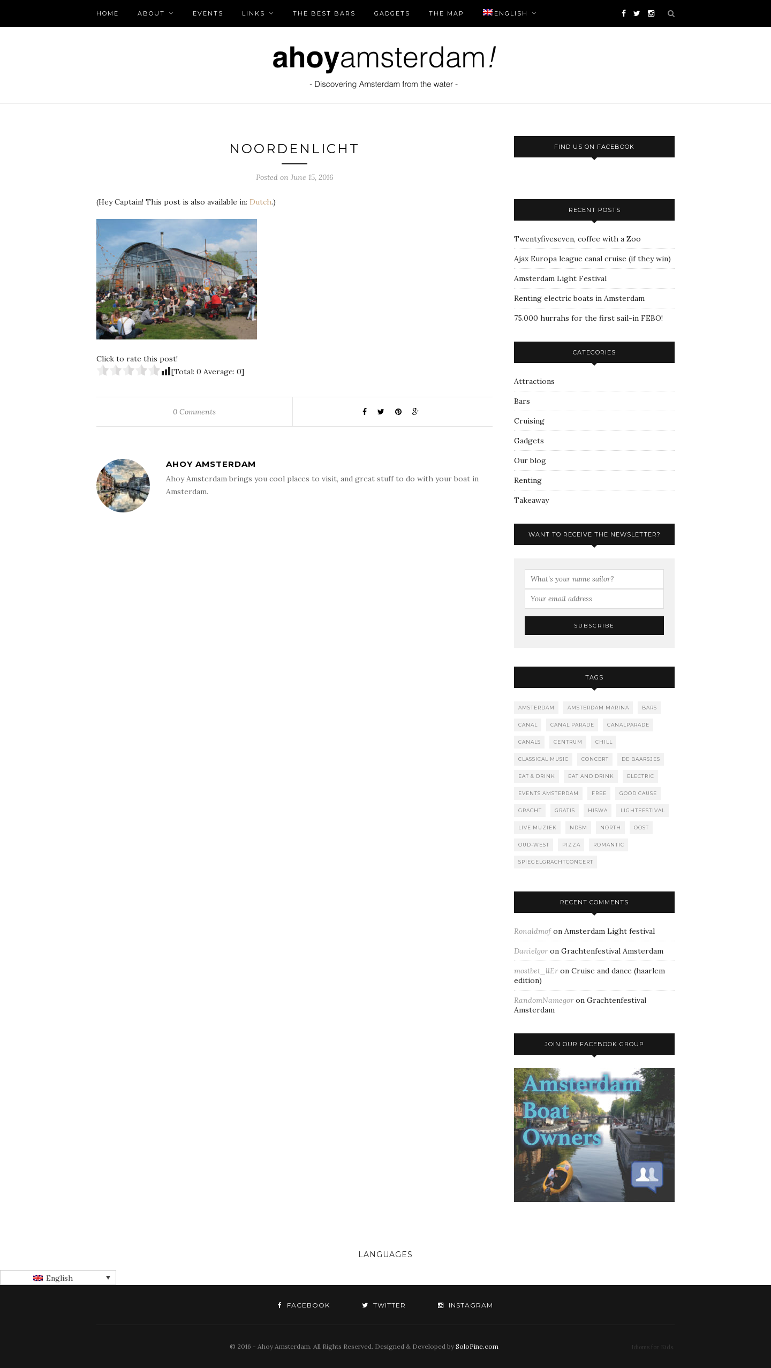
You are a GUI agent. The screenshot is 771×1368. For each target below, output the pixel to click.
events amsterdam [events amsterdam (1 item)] (548, 793)
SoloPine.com (477, 1346)
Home (107, 13)
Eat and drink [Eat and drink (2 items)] (591, 776)
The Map (446, 13)
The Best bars (324, 13)
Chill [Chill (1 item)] (604, 742)
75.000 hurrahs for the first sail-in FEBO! (588, 318)
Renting (528, 480)
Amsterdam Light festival (609, 931)
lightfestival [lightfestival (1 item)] (643, 810)
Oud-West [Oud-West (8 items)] (533, 845)
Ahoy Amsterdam (211, 464)
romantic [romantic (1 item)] (608, 845)
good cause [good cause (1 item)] (638, 793)
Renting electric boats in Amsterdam (579, 298)
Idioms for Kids (652, 1347)
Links (253, 13)
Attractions (534, 381)
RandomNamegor (543, 1000)
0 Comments (194, 412)
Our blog (530, 460)
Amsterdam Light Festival (560, 278)
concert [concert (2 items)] (595, 759)
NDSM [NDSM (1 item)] (578, 827)
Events (208, 13)
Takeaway (531, 500)
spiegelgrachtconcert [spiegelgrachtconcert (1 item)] (555, 862)
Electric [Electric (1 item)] (640, 776)
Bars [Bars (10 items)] (649, 708)
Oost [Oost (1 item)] (641, 827)
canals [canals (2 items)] (529, 742)
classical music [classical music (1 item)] (543, 759)
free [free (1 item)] (599, 793)
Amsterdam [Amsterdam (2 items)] (536, 708)
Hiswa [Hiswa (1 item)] (598, 810)
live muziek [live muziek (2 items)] (537, 827)
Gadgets (392, 13)
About (151, 13)
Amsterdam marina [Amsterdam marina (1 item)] (598, 708)
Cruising (529, 421)
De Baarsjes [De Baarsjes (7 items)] (641, 759)
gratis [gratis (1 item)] (565, 810)
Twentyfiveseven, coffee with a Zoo (577, 239)
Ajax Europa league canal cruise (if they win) (592, 258)
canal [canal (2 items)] (528, 725)
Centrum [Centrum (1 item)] (568, 742)
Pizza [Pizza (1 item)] (571, 845)
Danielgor (531, 951)
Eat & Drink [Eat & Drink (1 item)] (536, 776)
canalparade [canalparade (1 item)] (628, 725)
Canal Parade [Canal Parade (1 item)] (572, 725)
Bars (522, 401)
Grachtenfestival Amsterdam (612, 951)
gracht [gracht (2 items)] (530, 810)
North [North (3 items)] (610, 827)
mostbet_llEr (536, 971)
